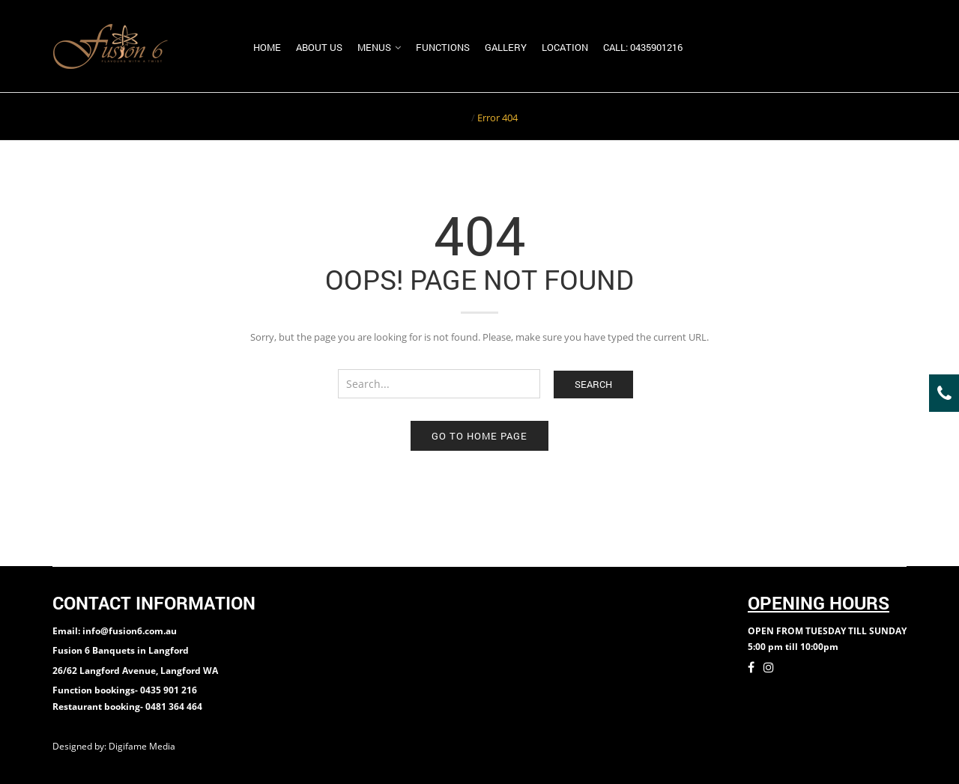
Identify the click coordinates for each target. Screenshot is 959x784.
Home (267, 47)
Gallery (506, 47)
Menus (374, 47)
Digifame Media (143, 746)
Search (593, 384)
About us (319, 47)
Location (565, 47)
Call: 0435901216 (643, 47)
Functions (443, 47)
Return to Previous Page (849, 116)
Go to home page (479, 436)
